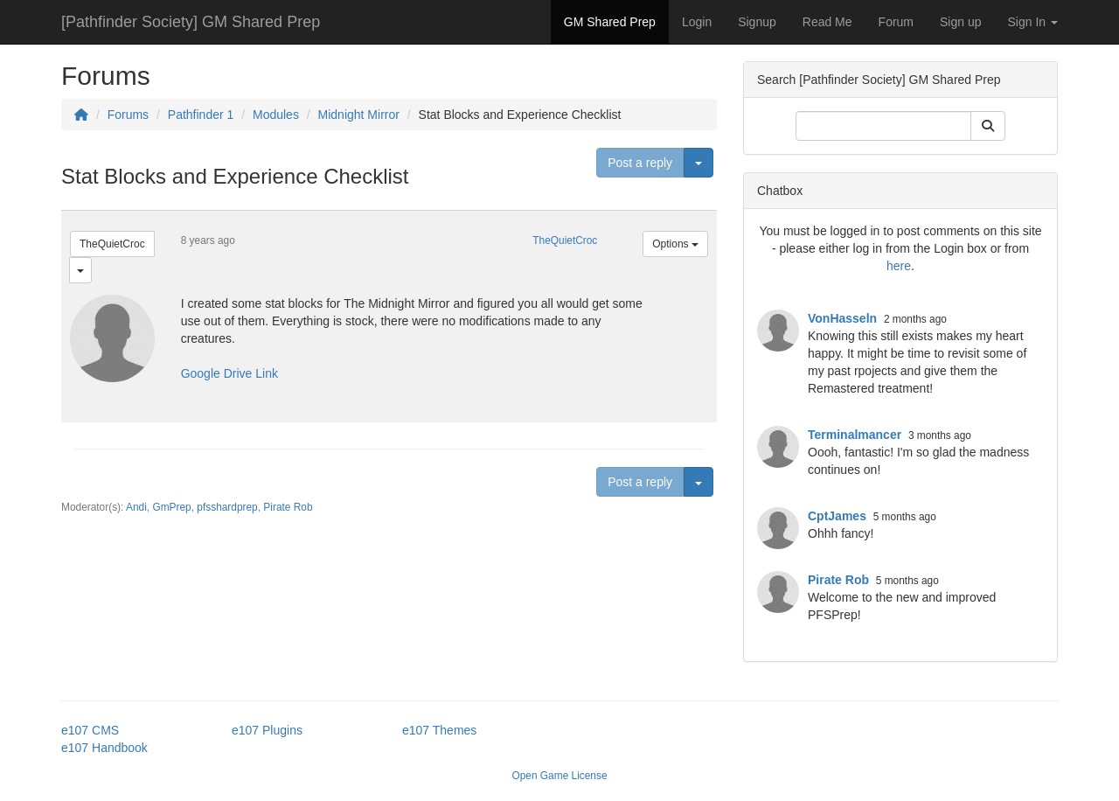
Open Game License (559, 776)
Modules (276, 115)
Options (675, 244)
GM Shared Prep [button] (610, 22)
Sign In (1033, 22)
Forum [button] (896, 22)
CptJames (837, 516)
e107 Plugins (267, 730)
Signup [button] (757, 22)
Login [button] (697, 22)
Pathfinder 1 (201, 115)
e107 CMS (90, 730)
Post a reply (640, 163)
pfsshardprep (227, 507)
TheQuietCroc (112, 244)
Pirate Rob (287, 507)
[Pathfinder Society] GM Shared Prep (190, 22)
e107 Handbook (104, 748)
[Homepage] (81, 115)
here (898, 266)
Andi (136, 507)
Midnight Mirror (359, 115)
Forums (128, 115)
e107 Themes (439, 730)
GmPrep (171, 507)
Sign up (960, 22)
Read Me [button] (827, 22)
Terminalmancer (854, 435)
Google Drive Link (229, 373)
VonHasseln (842, 318)
